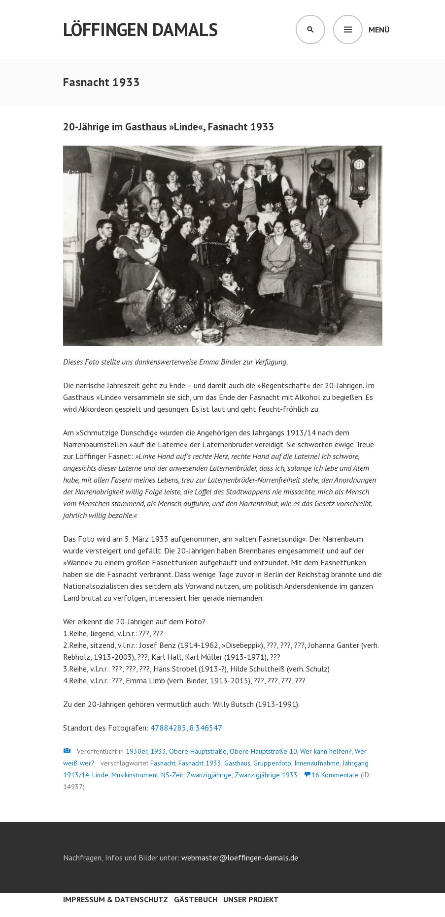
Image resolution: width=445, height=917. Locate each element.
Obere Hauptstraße (198, 751)
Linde (100, 774)
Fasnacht (162, 763)
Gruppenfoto (272, 763)
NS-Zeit (172, 774)
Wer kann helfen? (326, 751)
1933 (158, 751)
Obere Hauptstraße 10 (263, 751)
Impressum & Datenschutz (115, 899)
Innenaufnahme (317, 763)
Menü (379, 29)
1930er (136, 751)
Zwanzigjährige (209, 774)
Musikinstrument (134, 774)
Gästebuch (195, 899)
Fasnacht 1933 (199, 763)
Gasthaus (237, 763)
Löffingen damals (140, 29)
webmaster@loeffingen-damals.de (239, 857)
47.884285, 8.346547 (186, 728)
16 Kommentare (335, 774)
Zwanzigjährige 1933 (266, 774)
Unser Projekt (251, 899)
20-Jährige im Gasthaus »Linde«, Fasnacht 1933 (168, 126)
